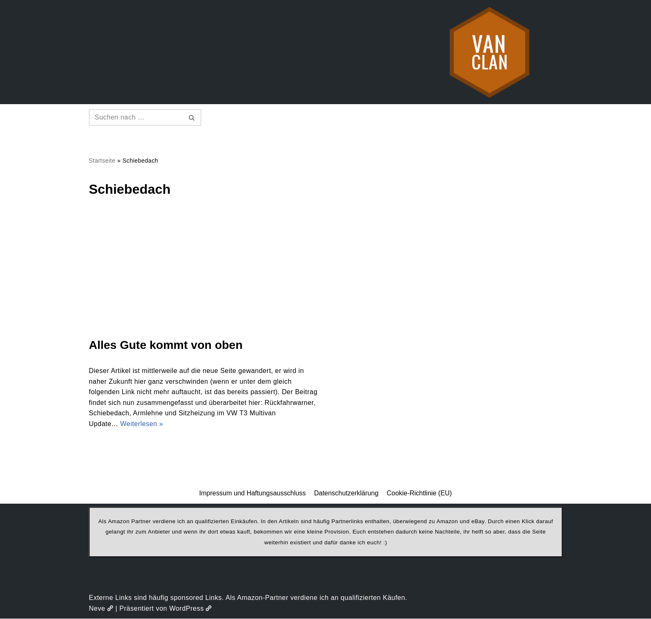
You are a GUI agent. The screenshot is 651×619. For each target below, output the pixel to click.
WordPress (190, 608)
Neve (101, 608)
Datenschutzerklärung (346, 493)
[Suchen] (136, 117)
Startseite (102, 160)
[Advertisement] (325, 275)
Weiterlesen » (142, 423)
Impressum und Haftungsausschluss (252, 493)
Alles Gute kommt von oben (165, 345)
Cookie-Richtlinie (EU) (419, 493)
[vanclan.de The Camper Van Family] (489, 52)
